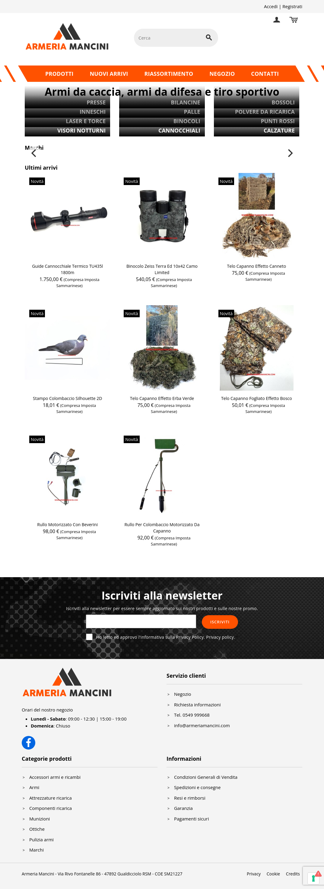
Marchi (36, 850)
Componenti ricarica (50, 808)
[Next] (289, 153)
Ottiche (37, 829)
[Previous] (34, 153)
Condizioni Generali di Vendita (205, 777)
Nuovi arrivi (109, 73)
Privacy (254, 874)
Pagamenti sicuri (191, 819)
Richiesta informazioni (197, 705)
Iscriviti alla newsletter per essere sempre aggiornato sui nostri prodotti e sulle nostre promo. (162, 608)
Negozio (222, 73)
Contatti (265, 73)
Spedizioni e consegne (197, 787)
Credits (293, 874)
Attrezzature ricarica (50, 798)
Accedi (271, 6)
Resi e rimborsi (189, 798)
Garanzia (183, 808)
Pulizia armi (41, 839)
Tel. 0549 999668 (192, 715)
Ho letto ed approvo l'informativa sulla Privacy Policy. (165, 637)
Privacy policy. (220, 637)
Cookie (273, 874)
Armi (34, 787)
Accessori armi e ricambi (55, 777)
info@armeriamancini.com (202, 725)
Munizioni (39, 819)
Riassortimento (168, 73)
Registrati (292, 6)
